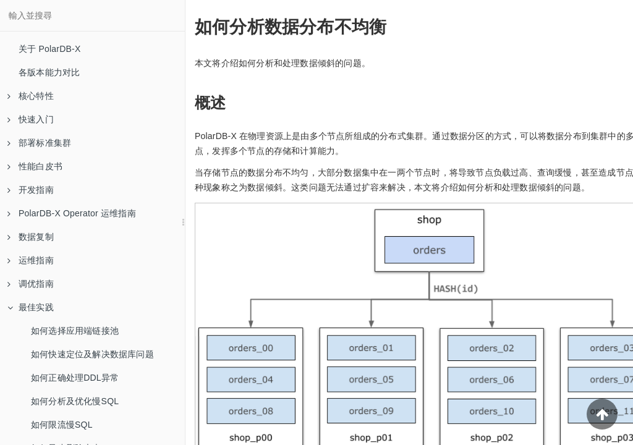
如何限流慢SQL (62, 425)
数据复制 (30, 237)
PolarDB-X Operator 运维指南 (71, 213)
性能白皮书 (34, 166)
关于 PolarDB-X (49, 49)
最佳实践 (30, 307)
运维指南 (30, 260)
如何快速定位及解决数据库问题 (92, 354)
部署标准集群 (39, 143)
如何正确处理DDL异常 (75, 378)
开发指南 (30, 190)
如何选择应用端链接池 (75, 331)
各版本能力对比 (49, 72)
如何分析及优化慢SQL (75, 401)
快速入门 (30, 119)
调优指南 (30, 284)
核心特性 (30, 96)
